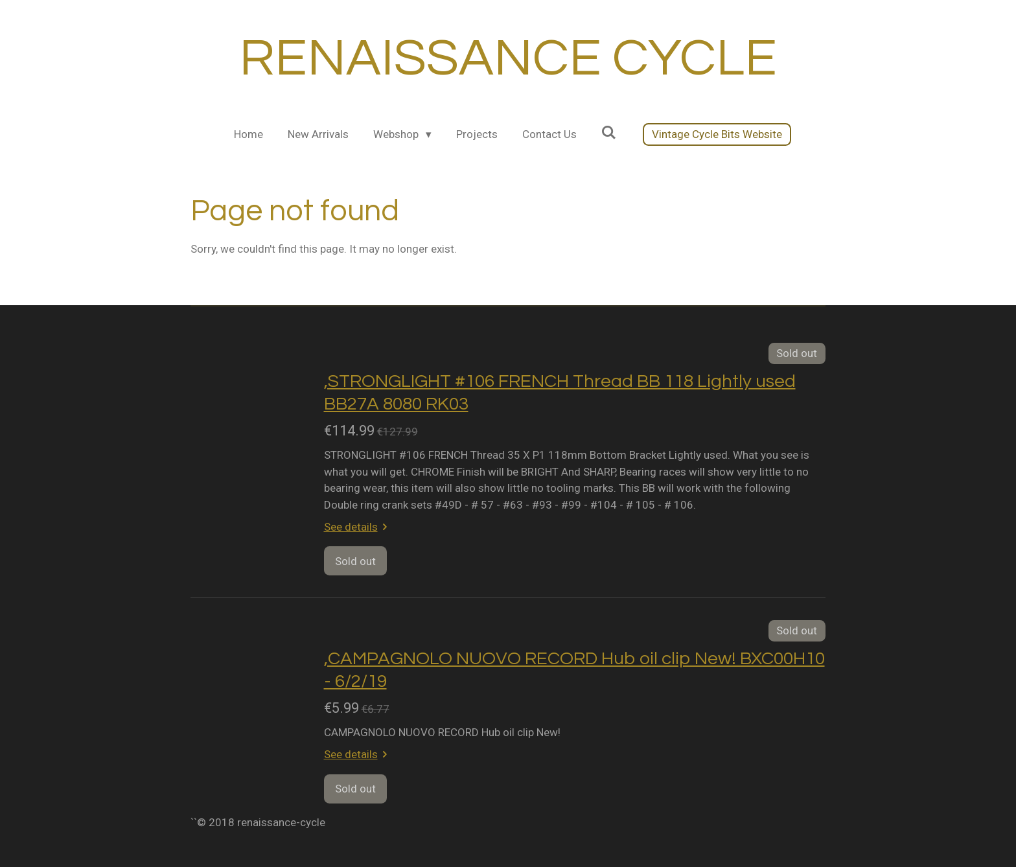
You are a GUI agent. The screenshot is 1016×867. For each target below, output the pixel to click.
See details (358, 526)
